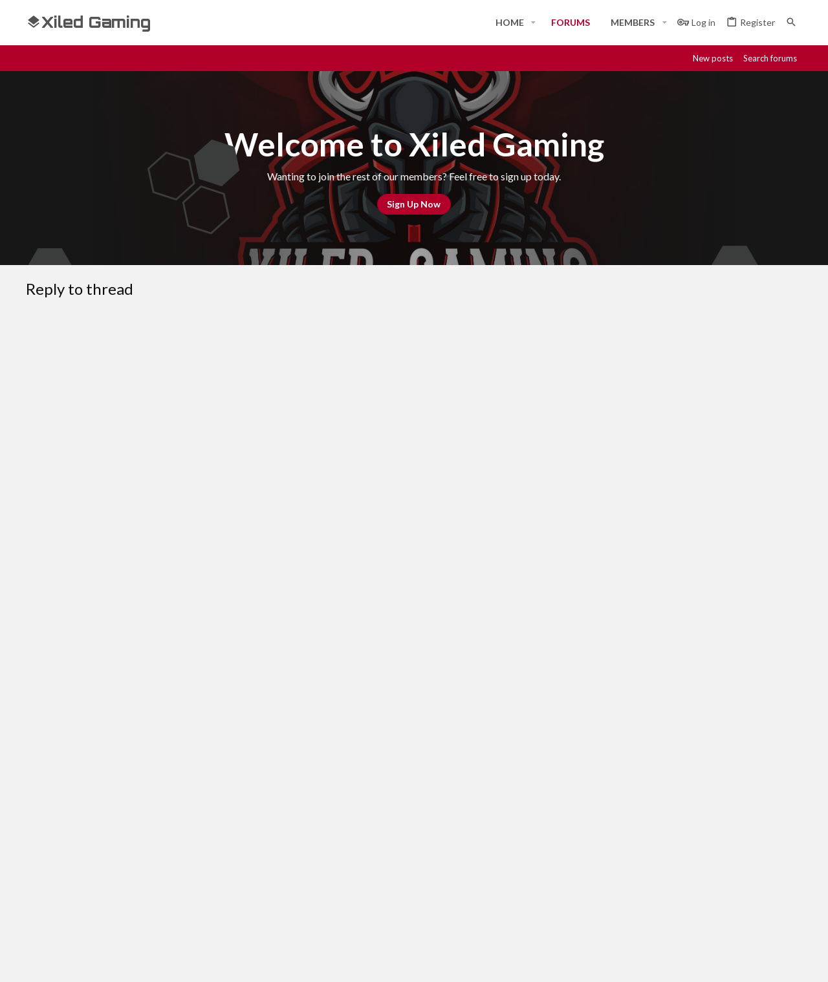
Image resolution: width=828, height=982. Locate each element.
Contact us (312, 880)
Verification (246, 582)
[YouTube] (794, 960)
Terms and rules (593, 743)
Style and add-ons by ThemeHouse (372, 960)
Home (300, 832)
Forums (304, 856)
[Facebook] (678, 960)
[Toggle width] (40, 742)
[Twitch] (748, 960)
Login (562, 832)
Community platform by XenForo (159, 960)
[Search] (791, 22)
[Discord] (701, 960)
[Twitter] (771, 960)
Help (717, 743)
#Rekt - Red (97, 742)
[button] (533, 22)
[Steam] (724, 960)
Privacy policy (668, 743)
